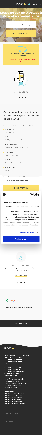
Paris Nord (9, 137)
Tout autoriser (21, 239)
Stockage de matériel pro (14, 371)
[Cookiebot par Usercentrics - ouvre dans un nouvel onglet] (29, 194)
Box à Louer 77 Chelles (13, 401)
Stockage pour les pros (13, 367)
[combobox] (21, 24)
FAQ (6, 363)
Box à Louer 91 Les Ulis (13, 397)
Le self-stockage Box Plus (14, 379)
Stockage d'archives (12, 369)
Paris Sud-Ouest (11, 144)
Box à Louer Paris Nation (14, 393)
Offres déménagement (13, 357)
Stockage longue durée (13, 361)
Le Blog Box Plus (10, 387)
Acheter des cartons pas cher (15, 383)
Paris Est (8, 160)
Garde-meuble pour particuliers (16, 355)
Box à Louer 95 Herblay (13, 395)
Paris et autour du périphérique (16, 180)
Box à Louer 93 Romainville (14, 403)
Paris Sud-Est (10, 152)
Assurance (8, 422)
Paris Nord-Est (10, 167)
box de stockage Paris (12, 385)
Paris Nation (9, 129)
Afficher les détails (27, 232)
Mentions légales (11, 414)
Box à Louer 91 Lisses (12, 399)
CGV (6, 418)
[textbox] (21, 24)
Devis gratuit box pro (12, 375)
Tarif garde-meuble (11, 381)
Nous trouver (9, 391)
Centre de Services (11, 373)
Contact (8, 426)
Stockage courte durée (13, 359)
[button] (16, 97)
